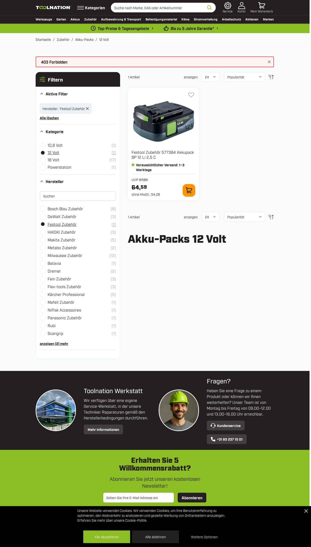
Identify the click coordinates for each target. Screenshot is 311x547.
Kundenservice (226, 425)
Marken (268, 19)
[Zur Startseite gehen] (53, 7)
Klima (185, 19)
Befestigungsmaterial (161, 19)
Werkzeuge (44, 19)
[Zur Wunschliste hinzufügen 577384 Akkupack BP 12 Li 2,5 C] (191, 95)
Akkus (75, 19)
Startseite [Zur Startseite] (43, 39)
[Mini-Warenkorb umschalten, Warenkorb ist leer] (261, 7)
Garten (61, 19)
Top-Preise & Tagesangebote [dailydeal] (123, 28)
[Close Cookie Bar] (306, 511)
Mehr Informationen (103, 429)
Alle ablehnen (155, 537)
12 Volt (104, 39)
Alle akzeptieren (106, 537)
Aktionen (252, 19)
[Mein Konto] (242, 7)
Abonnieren (192, 497)
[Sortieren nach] (244, 77)
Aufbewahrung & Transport (121, 19)
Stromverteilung (206, 19)
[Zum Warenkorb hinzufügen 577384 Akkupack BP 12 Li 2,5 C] (189, 190)
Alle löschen (49, 118)
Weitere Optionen (204, 537)
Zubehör (90, 19)
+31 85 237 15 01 (227, 439)
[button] (78, 79)
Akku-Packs (84, 39)
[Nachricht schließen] (269, 62)
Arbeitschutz (231, 19)
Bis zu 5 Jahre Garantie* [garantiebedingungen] (192, 28)
